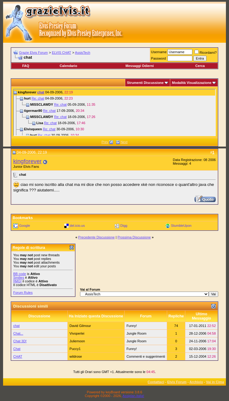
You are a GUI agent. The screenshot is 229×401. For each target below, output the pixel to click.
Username (159, 52)
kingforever (27, 161)
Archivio (196, 382)
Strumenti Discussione (145, 83)
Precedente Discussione (96, 237)
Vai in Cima (215, 382)
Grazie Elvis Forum (33, 52)
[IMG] (17, 281)
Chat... (18, 333)
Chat (16, 349)
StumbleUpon (181, 225)
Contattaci (156, 382)
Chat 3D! (19, 341)
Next (124, 142)
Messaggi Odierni (140, 66)
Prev (105, 142)
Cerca (200, 66)
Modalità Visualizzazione (191, 83)
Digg (123, 225)
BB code (19, 274)
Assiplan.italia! (133, 396)
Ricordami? (206, 52)
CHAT (17, 356)
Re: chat (38, 98)
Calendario (68, 66)
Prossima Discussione (134, 237)
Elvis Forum (177, 382)
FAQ (25, 66)
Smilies (18, 277)
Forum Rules (23, 292)
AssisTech (82, 52)
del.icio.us (77, 225)
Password (158, 58)
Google (24, 225)
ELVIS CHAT (61, 52)
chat (40, 92)
